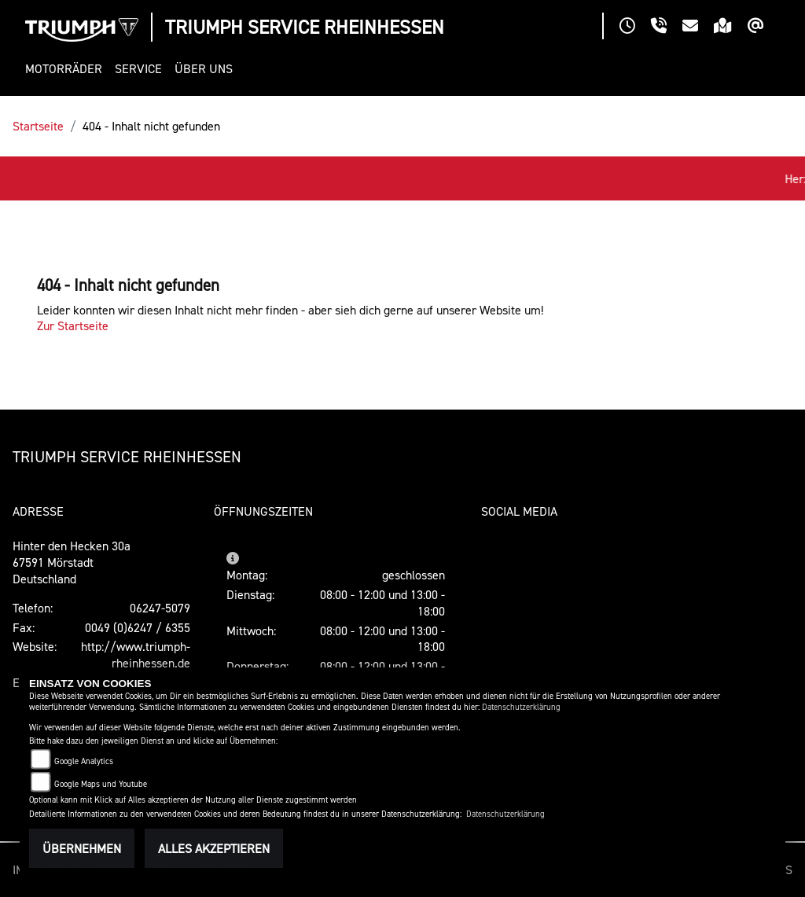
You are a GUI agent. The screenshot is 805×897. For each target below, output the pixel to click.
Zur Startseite (72, 325)
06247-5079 (160, 608)
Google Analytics (83, 761)
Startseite (38, 126)
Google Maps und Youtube (100, 784)
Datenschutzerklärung (521, 707)
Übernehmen (81, 848)
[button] (66, 68)
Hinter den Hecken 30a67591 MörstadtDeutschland (71, 562)
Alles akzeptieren (214, 848)
